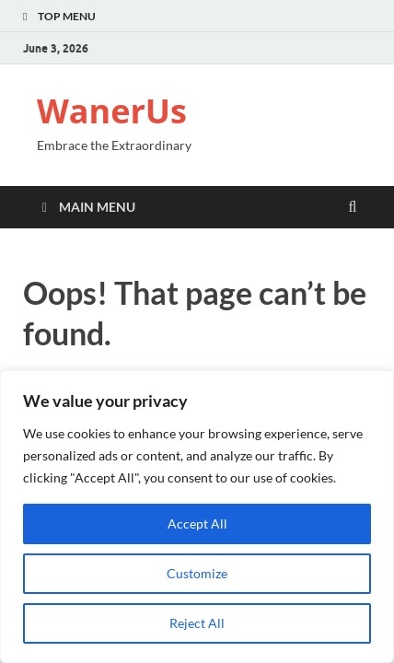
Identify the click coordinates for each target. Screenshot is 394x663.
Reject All (197, 623)
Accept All (197, 523)
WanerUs (112, 111)
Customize (197, 573)
